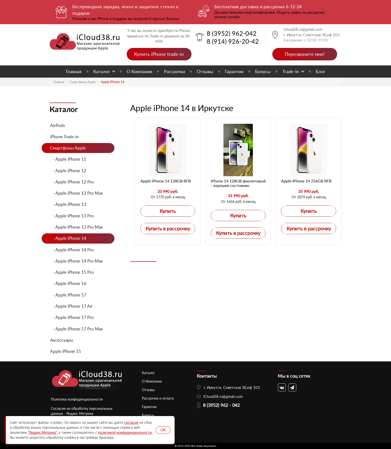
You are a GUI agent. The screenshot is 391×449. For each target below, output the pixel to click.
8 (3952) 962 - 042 (221, 405)
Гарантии (234, 71)
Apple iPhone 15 (65, 351)
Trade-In (290, 71)
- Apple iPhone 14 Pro (72, 249)
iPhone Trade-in (64, 136)
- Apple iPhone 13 (68, 204)
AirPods (57, 125)
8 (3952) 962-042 (232, 33)
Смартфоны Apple (82, 82)
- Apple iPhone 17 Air (71, 306)
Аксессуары (61, 340)
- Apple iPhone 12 (68, 170)
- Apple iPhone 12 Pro (72, 181)
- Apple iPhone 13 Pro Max (76, 227)
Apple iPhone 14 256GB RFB (306, 180)
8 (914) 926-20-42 (233, 41)
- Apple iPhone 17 (68, 295)
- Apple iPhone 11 (68, 159)
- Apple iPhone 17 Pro (72, 317)
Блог (320, 71)
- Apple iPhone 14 (68, 238)
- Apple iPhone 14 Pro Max (76, 261)
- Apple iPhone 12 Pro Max (76, 193)
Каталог (101, 71)
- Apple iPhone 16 (68, 283)
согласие (131, 422)
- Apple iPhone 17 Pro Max (76, 328)
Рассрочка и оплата (158, 398)
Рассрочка (174, 71)
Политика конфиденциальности (77, 399)
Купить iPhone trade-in (159, 54)
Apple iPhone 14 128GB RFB (165, 180)
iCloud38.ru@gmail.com (223, 396)
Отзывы (205, 71)
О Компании (139, 71)
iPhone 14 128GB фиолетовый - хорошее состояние (238, 183)
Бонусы (263, 71)
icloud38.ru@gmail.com (303, 29)
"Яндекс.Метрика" (42, 432)
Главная (74, 71)
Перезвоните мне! (305, 54)
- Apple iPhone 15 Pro (72, 272)
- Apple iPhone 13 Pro (72, 215)
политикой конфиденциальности (125, 432)
